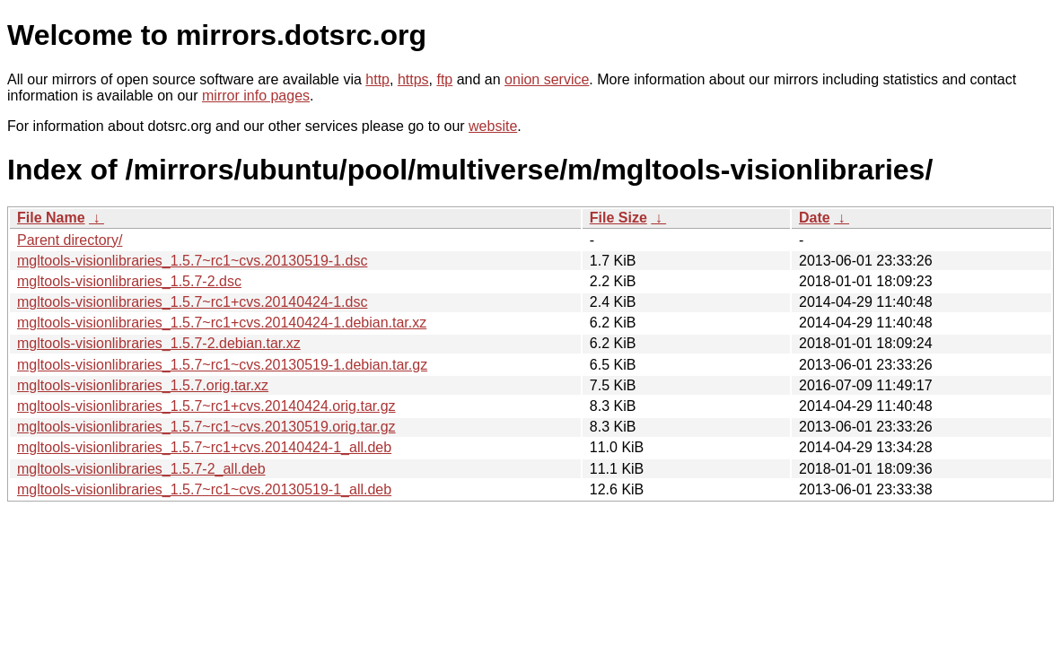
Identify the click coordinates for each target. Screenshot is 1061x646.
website (493, 126)
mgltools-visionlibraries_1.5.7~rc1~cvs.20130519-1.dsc (192, 260)
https (413, 79)
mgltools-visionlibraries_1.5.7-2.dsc (129, 281)
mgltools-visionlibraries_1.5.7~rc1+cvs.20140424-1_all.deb (204, 447)
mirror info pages (256, 95)
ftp (444, 79)
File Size (618, 217)
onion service (546, 79)
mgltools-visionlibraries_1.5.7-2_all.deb (141, 468)
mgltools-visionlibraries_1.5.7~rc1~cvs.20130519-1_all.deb (204, 489)
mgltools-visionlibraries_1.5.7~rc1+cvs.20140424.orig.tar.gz (206, 406)
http (377, 79)
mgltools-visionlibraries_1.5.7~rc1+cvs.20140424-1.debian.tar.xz (221, 322)
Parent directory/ (69, 240)
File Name (51, 217)
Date (814, 217)
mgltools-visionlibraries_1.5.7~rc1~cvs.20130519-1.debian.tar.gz (222, 364)
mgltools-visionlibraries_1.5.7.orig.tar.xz (142, 385)
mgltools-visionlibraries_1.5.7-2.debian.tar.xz (159, 343)
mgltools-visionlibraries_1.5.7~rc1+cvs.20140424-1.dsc (192, 302)
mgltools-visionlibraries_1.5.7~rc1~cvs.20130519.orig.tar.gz (206, 426)
